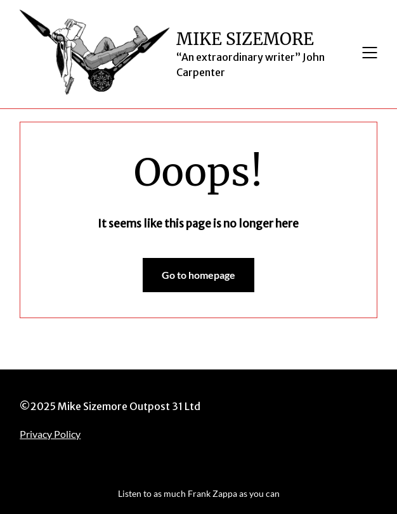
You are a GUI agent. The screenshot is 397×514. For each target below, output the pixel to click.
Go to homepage (198, 275)
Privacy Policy (50, 434)
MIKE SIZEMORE (245, 39)
